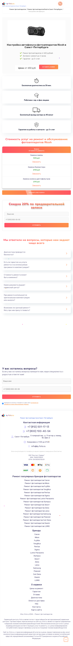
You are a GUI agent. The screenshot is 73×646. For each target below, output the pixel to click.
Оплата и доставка (36, 601)
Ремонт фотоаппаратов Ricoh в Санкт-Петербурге (44, 9)
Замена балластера (36, 167)
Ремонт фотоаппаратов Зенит (37, 505)
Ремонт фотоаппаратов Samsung (37, 514)
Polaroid (37, 571)
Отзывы (36, 595)
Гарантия (37, 592)
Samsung (37, 568)
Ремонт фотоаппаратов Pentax (37, 493)
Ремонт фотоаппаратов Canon (37, 480)
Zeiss (37, 562)
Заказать (36, 162)
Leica (37, 565)
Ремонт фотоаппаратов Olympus (37, 502)
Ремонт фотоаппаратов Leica (37, 511)
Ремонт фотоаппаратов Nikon (37, 483)
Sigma (37, 550)
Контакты (36, 607)
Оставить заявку (48, 67)
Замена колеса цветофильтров (36, 179)
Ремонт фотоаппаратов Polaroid (37, 517)
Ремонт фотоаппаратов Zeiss (37, 508)
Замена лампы (36, 155)
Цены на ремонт (36, 588)
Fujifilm (37, 541)
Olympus (37, 556)
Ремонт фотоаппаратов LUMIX (37, 526)
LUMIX (37, 580)
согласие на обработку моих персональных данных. (21, 403)
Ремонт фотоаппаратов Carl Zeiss (37, 520)
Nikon (37, 537)
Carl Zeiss (37, 574)
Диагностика (36, 598)
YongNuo (37, 544)
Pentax (37, 547)
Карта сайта (36, 610)
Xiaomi (37, 577)
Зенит (37, 559)
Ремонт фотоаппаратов (17, 9)
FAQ (36, 604)
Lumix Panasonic (37, 553)
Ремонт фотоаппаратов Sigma (37, 496)
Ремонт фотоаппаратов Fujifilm (37, 486)
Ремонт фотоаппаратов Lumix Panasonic (37, 499)
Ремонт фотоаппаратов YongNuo (37, 489)
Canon (37, 534)
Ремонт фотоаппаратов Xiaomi (37, 523)
